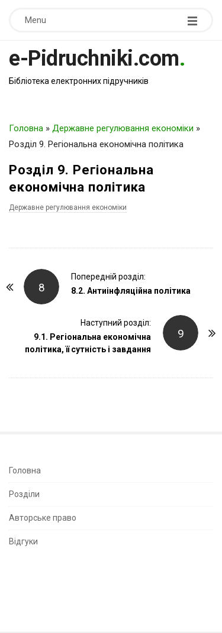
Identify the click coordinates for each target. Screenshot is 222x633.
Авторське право (42, 517)
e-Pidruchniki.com (94, 58)
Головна (26, 128)
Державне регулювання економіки (123, 128)
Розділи (24, 494)
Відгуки (23, 541)
